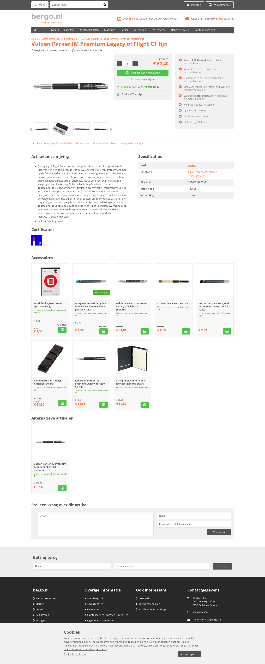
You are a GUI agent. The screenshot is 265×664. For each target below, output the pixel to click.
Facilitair (69, 30)
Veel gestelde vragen (132, 143)
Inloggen (39, 620)
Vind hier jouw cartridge (151, 609)
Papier (124, 30)
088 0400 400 (200, 612)
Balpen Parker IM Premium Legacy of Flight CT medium (132, 306)
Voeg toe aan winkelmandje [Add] (142, 72)
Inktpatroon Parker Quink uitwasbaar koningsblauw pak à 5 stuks (90, 306)
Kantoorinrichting (205, 30)
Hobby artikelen (180, 30)
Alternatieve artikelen (105, 143)
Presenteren (159, 30)
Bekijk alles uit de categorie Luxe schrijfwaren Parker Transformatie (66, 50)
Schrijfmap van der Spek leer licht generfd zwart (130, 382)
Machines (109, 30)
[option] (70, 86)
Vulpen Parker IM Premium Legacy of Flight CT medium (50, 467)
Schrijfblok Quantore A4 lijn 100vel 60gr (48, 305)
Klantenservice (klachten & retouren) (107, 615)
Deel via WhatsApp (130, 94)
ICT (43, 30)
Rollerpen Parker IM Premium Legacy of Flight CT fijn (90, 383)
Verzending (92, 609)
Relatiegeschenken (148, 604)
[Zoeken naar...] (104, 4)
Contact (38, 609)
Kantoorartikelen (89, 30)
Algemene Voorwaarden (100, 620)
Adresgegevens (95, 604)
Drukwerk (142, 598)
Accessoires (82, 143)
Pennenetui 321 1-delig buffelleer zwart (47, 382)
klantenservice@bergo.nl (206, 619)
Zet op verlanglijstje (142, 79)
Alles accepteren (189, 654)
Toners (55, 30)
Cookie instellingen (75, 654)
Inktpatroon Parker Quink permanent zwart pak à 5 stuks (214, 306)
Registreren (41, 615)
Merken (38, 604)
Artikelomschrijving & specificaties (52, 143)
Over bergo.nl (94, 598)
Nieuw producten (44, 598)
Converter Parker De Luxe (172, 303)
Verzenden (140, 30)
